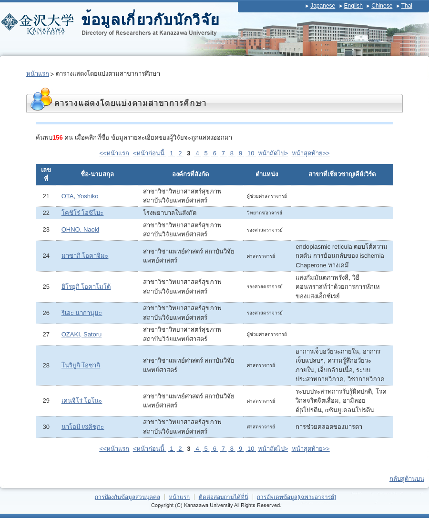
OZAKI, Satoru (81, 334)
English (353, 5)
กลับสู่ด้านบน (406, 478)
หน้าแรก (37, 73)
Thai (406, 5)
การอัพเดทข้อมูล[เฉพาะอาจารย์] (296, 497)
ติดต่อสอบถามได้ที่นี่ (223, 497)
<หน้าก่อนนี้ (149, 153)
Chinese (381, 5)
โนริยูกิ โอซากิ (81, 365)
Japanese (322, 5)
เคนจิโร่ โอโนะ (81, 400)
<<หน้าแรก (114, 153)
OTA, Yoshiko (80, 196)
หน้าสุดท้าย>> (311, 153)
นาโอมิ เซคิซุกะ (82, 426)
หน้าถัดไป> (273, 153)
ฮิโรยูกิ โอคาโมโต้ (86, 286)
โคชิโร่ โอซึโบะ (82, 212)
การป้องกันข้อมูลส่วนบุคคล (127, 497)
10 (250, 153)
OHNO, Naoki (80, 229)
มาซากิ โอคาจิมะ (85, 255)
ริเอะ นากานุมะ (81, 312)
